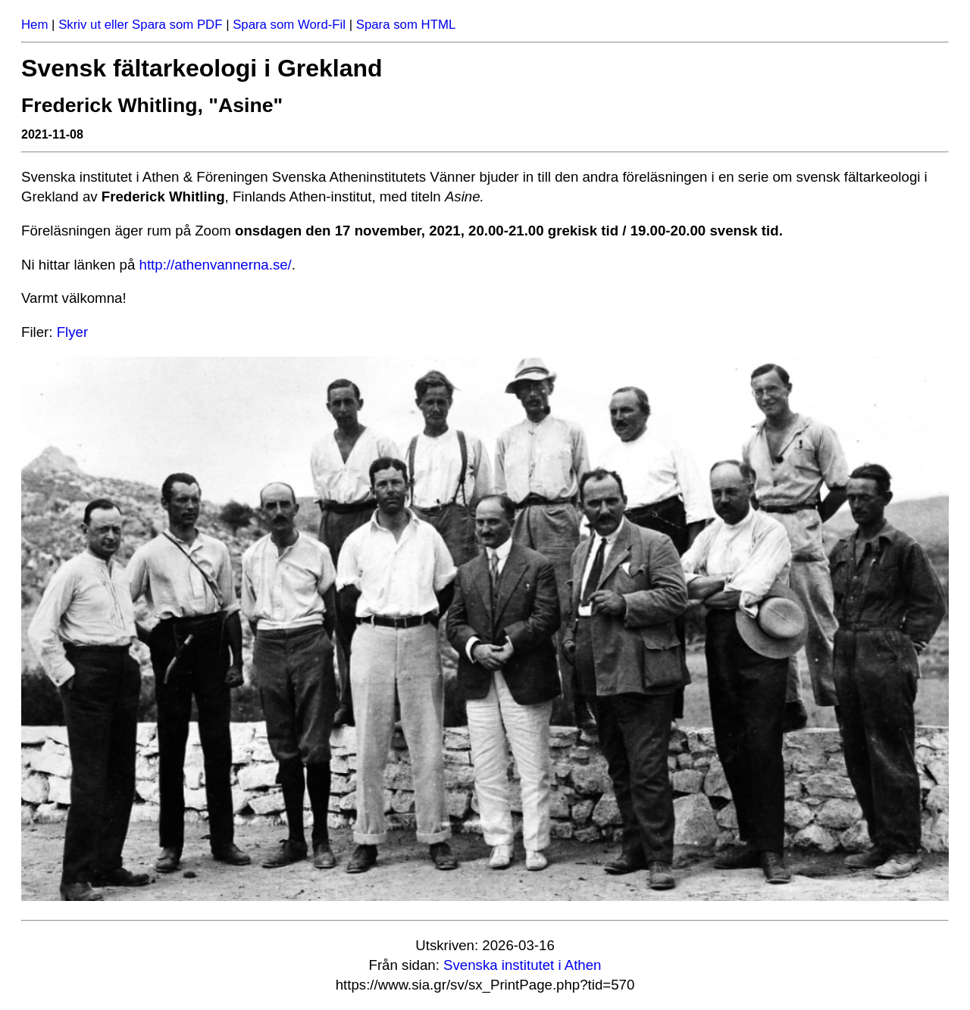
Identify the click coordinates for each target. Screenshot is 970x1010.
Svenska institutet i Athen (522, 965)
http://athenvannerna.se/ (215, 265)
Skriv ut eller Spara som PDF (140, 24)
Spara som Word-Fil (289, 24)
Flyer (72, 332)
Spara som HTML (406, 24)
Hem (34, 24)
